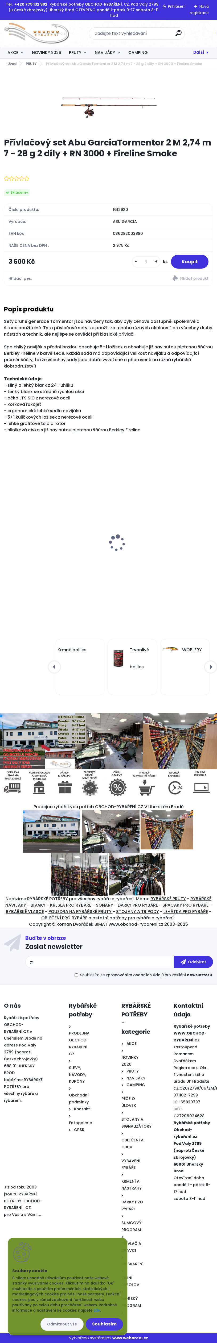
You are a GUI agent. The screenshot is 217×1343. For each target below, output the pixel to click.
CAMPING (138, 52)
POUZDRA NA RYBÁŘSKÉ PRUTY (80, 911)
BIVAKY (39, 905)
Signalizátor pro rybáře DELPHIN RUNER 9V (157, 548)
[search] (178, 35)
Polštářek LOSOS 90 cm (31, 549)
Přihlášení (177, 6)
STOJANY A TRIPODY (137, 911)
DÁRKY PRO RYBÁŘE (138, 905)
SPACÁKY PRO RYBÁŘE (185, 905)
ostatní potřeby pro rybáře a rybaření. (133, 918)
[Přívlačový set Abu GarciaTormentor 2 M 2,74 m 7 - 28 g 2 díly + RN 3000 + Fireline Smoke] (109, 103)
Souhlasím (104, 1324)
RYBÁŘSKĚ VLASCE (25, 911)
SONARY (104, 905)
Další (198, 52)
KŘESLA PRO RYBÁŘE (70, 905)
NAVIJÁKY (105, 52)
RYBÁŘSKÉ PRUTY (168, 899)
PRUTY (75, 52)
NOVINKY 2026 (46, 52)
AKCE (12, 52)
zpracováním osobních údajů (135, 975)
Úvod (12, 63)
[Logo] (36, 33)
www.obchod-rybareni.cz (136, 924)
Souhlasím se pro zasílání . (146, 975)
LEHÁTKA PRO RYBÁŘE (185, 911)
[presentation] (7, 534)
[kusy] (146, 262)
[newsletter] (193, 962)
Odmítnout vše (62, 1324)
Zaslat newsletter (54, 946)
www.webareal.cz (130, 1338)
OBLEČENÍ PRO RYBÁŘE (64, 918)
